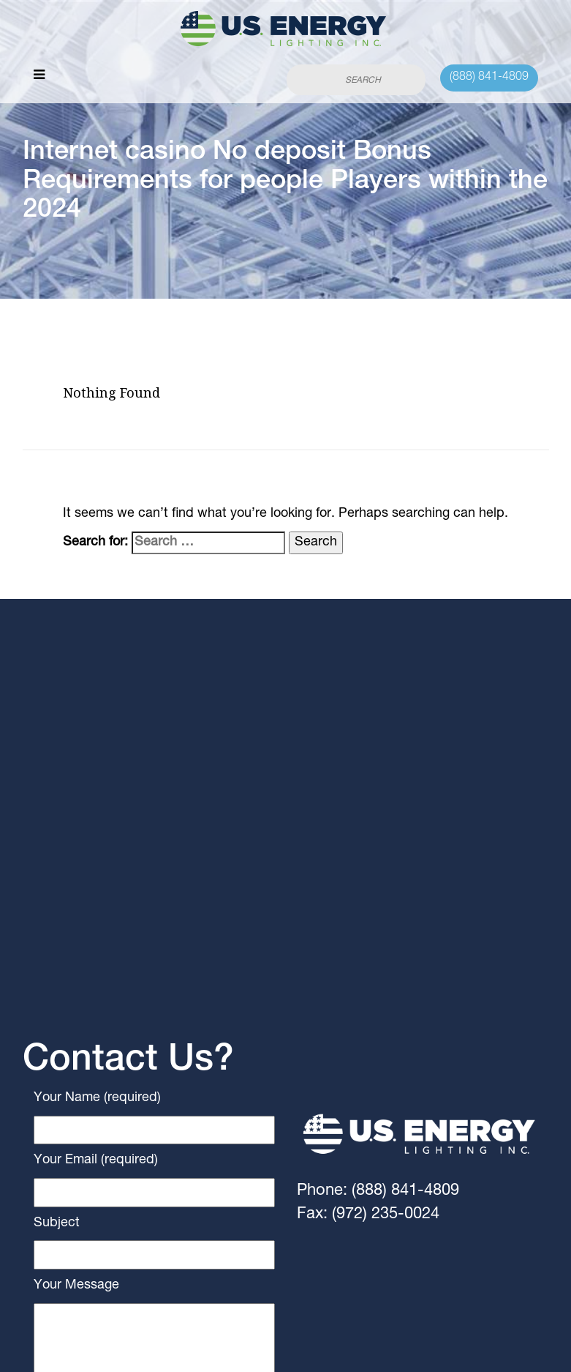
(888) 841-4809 (489, 77)
